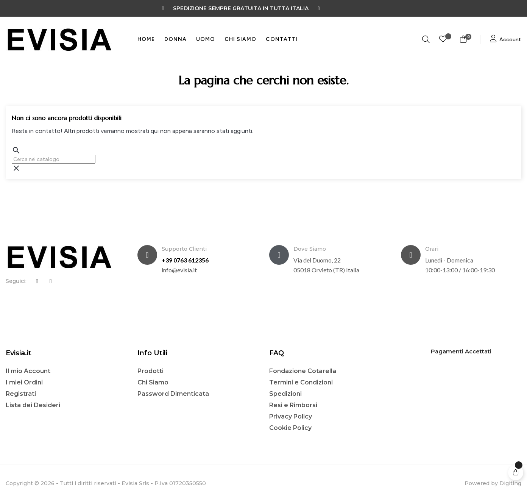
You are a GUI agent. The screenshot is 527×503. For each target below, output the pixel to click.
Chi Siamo (152, 382)
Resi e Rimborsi (293, 405)
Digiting (510, 483)
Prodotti (150, 371)
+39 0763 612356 (185, 260)
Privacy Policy (290, 416)
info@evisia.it (179, 269)
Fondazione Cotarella (302, 371)
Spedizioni (285, 393)
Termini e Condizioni (301, 382)
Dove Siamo (309, 248)
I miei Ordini (24, 382)
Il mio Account (28, 371)
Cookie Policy (290, 427)
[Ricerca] (53, 159)
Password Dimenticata (173, 393)
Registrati (21, 393)
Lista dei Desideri (33, 405)
